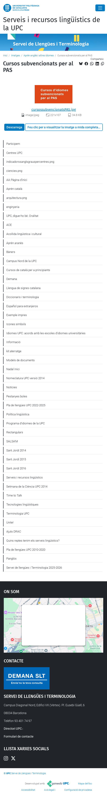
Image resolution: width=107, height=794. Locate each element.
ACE (9, 225)
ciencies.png (14, 170)
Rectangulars (14, 432)
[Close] (100, 7)
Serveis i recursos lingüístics (24, 477)
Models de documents (20, 360)
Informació (13, 342)
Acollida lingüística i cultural (24, 234)
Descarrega (14, 127)
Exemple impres (16, 315)
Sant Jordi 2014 (16, 450)
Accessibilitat (28, 790)
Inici (5, 55)
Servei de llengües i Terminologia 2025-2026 (34, 567)
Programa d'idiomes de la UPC (25, 423)
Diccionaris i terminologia (22, 297)
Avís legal (49, 790)
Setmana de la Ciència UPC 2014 (26, 486)
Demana (11, 279)
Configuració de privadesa (78, 790)
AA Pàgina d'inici (16, 180)
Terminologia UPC (17, 513)
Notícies (11, 387)
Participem (13, 143)
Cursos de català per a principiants (28, 270)
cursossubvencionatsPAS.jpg (53, 109)
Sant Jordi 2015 (16, 459)
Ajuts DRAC (13, 531)
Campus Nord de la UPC (21, 261)
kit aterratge (13, 351)
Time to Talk (14, 495)
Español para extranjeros (22, 306)
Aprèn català (14, 188)
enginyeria (12, 207)
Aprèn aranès (14, 243)
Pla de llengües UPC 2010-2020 (25, 549)
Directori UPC (13, 728)
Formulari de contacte (19, 736)
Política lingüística (17, 414)
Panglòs (11, 558)
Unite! (10, 522)
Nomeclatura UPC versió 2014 (25, 378)
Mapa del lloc (85, 783)
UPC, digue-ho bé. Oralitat (22, 215)
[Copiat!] (102, 64)
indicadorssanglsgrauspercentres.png (30, 161)
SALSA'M (12, 441)
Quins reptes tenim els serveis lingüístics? (32, 540)
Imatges (15, 55)
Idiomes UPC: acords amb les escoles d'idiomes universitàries (45, 333)
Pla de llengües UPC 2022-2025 (25, 405)
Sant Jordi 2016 (16, 468)
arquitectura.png (16, 198)
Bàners (10, 252)
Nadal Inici (13, 369)
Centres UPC (14, 153)
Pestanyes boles (16, 396)
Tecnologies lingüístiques (22, 504)
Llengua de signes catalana (23, 288)
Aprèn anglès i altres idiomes (39, 55)
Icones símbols (16, 324)
